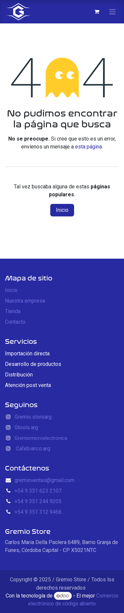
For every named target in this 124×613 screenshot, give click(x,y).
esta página (88, 147)
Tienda (13, 311)
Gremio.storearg (33, 417)
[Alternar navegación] (112, 11)
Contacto (15, 322)
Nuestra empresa (25, 301)
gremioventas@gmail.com (44, 480)
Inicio (62, 210)
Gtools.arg (26, 427)
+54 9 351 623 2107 (38, 491)
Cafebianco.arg (33, 448)
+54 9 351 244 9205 (38, 501)
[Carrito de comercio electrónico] (96, 11)
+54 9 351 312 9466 (38, 512)
